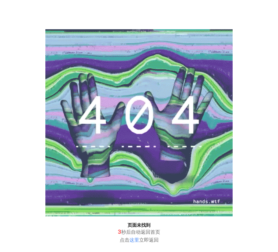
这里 (134, 240)
